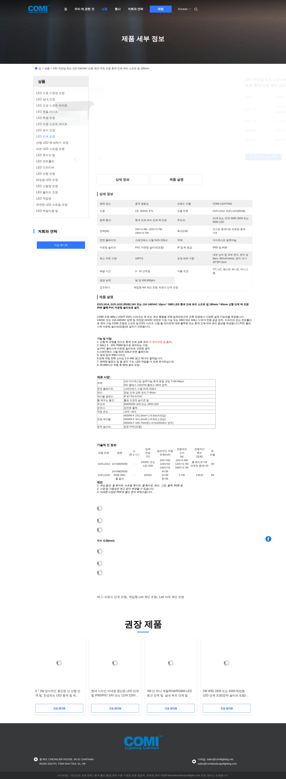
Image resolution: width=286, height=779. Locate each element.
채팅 (161, 9)
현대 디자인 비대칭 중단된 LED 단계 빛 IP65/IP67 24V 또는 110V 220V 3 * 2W (115, 693)
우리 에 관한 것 (84, 9)
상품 (104, 9)
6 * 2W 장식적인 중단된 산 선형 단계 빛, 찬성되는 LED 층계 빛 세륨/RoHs (57, 693)
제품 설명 (176, 179)
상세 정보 (122, 179)
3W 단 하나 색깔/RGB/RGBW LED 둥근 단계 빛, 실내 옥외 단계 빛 (169, 693)
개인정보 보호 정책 (81, 775)
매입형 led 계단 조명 (143, 596)
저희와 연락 (135, 9)
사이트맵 (62, 775)
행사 (118, 9)
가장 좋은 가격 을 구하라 (194, 157)
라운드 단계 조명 (116, 596)
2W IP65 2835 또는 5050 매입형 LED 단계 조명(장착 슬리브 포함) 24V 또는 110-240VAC (224, 693)
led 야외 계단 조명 (171, 596)
